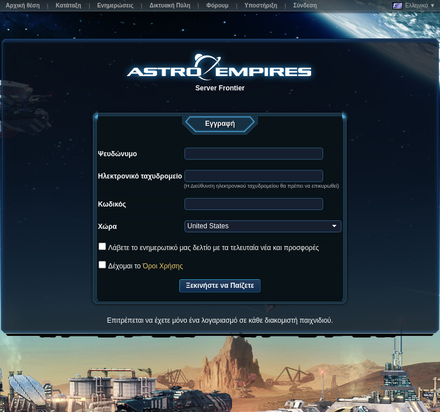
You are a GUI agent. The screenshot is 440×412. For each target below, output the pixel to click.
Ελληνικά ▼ (413, 5)
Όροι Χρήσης (163, 266)
